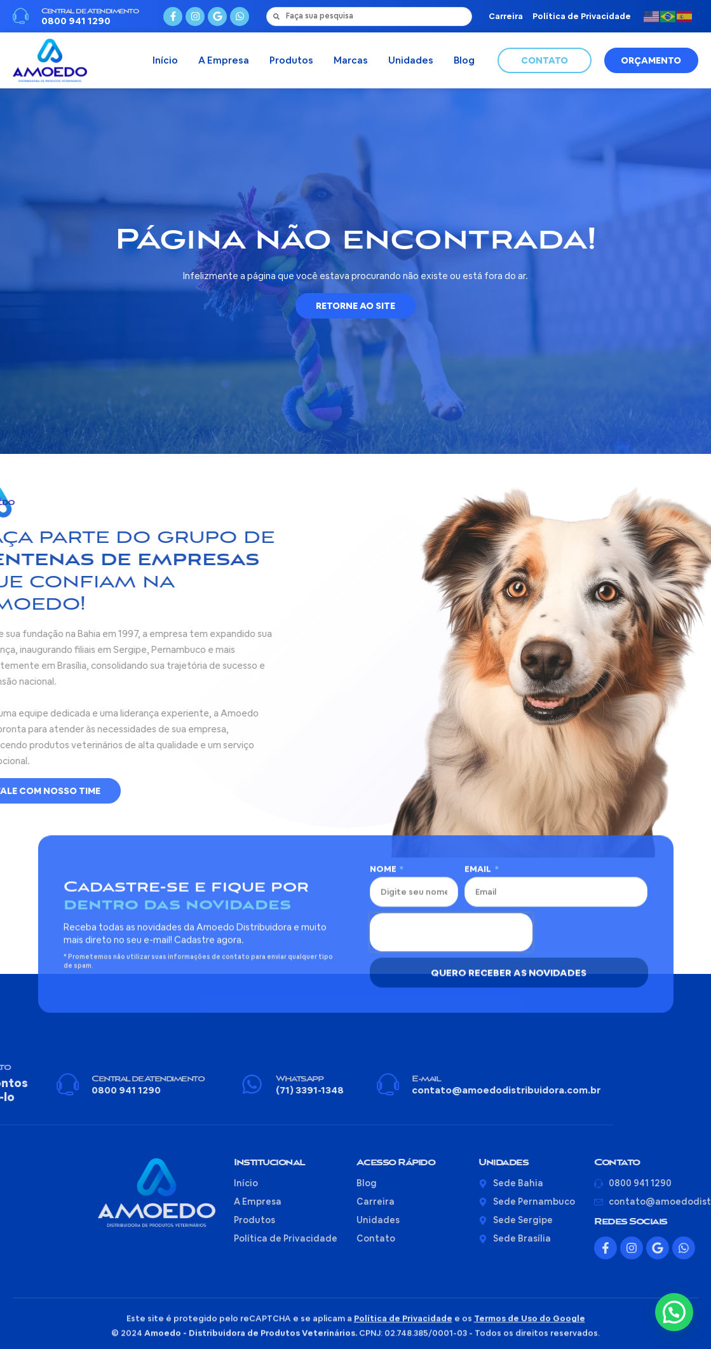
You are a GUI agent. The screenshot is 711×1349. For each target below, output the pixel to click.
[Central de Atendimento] (21, 18)
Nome (384, 732)
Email (478, 732)
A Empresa (223, 63)
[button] (674, 1312)
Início (165, 63)
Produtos (291, 63)
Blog (464, 63)
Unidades (410, 63)
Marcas (351, 63)
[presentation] (451, 795)
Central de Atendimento (89, 13)
